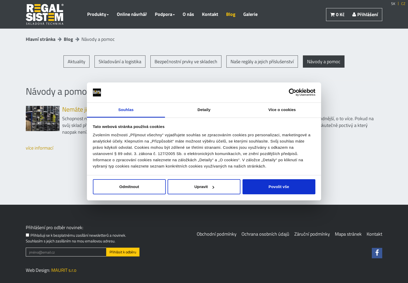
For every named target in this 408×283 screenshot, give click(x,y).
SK (393, 3)
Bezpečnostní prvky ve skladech (186, 61)
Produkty (98, 14)
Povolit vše (279, 186)
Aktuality (76, 61)
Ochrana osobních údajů (265, 233)
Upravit (204, 186)
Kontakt (210, 14)
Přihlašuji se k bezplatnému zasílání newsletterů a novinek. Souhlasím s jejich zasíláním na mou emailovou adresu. (76, 238)
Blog (230, 14)
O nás (188, 14)
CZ (403, 3)
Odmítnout (129, 186)
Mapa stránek (348, 233)
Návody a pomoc (323, 61)
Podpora (165, 14)
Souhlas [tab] (125, 109)
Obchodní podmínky (217, 233)
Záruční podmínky (312, 233)
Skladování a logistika (120, 61)
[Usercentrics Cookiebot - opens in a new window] (292, 93)
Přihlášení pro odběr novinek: (54, 227)
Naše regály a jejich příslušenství (262, 61)
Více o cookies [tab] (282, 109)
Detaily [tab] (204, 109)
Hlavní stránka (40, 39)
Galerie (250, 14)
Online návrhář (132, 14)
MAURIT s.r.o (63, 270)
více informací (39, 147)
